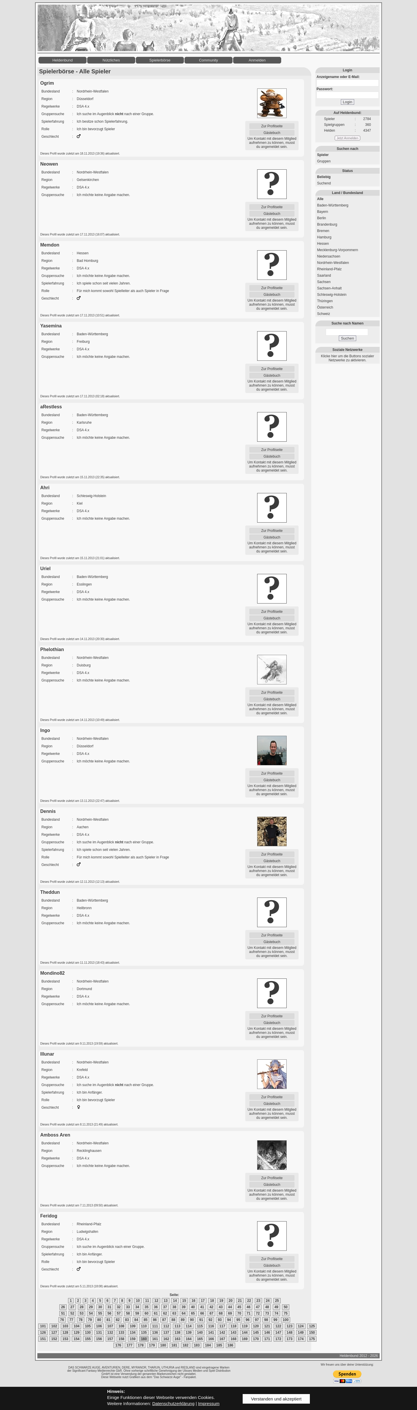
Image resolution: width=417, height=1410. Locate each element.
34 (137, 1307)
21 (240, 1301)
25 (277, 1301)
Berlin (321, 218)
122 (278, 1326)
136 (155, 1333)
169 (245, 1339)
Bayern (322, 212)
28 (81, 1307)
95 (238, 1320)
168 (233, 1339)
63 (174, 1313)
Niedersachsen (328, 256)
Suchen (347, 338)
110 (144, 1326)
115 (200, 1326)
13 (165, 1301)
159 (133, 1339)
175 (312, 1339)
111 (155, 1326)
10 (138, 1301)
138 (177, 1333)
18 (212, 1301)
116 (211, 1326)
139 (188, 1333)
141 (211, 1333)
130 (88, 1333)
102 (54, 1326)
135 (144, 1333)
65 (193, 1313)
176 (118, 1345)
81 (108, 1320)
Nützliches (111, 60)
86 (155, 1320)
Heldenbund (62, 60)
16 (193, 1301)
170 (256, 1339)
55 (100, 1313)
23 (258, 1301)
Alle (320, 199)
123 (289, 1326)
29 (91, 1307)
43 (220, 1307)
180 (163, 1345)
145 (256, 1333)
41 (202, 1307)
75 (286, 1313)
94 (229, 1320)
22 (249, 1301)
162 (166, 1339)
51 (63, 1313)
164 (188, 1339)
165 (200, 1339)
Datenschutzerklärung (173, 1403)
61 (156, 1313)
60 (146, 1313)
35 (146, 1307)
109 (133, 1326)
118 (233, 1326)
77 (71, 1320)
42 (211, 1307)
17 (202, 1301)
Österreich (325, 307)
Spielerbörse (160, 60)
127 (54, 1333)
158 (121, 1339)
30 (100, 1307)
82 (118, 1320)
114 (188, 1326)
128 (65, 1333)
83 (127, 1320)
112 (166, 1326)
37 (165, 1307)
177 (129, 1345)
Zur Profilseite (272, 126)
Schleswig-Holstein (331, 295)
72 (258, 1313)
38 (174, 1307)
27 (72, 1307)
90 (192, 1320)
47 (258, 1307)
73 (267, 1313)
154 (76, 1339)
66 (202, 1313)
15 (184, 1301)
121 (267, 1326)
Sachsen (324, 282)
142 (222, 1333)
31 (109, 1307)
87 (164, 1320)
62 (165, 1313)
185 (219, 1345)
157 (110, 1339)
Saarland (324, 275)
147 (278, 1333)
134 (133, 1333)
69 (230, 1313)
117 (222, 1326)
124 (301, 1326)
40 (193, 1307)
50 (286, 1307)
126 (43, 1333)
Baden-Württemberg (332, 205)
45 (239, 1307)
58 (128, 1313)
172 (278, 1339)
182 (186, 1345)
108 (121, 1326)
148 (289, 1333)
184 (208, 1345)
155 (88, 1339)
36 (156, 1307)
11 (147, 1301)
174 (301, 1339)
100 (285, 1320)
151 (43, 1339)
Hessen (323, 244)
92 (210, 1320)
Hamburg (324, 237)
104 (76, 1326)
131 (99, 1333)
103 (65, 1326)
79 (90, 1320)
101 (43, 1326)
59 (137, 1313)
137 (166, 1333)
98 (266, 1320)
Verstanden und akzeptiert (276, 1398)
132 (110, 1333)
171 (267, 1339)
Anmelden (257, 60)
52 (72, 1313)
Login (347, 102)
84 (136, 1320)
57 (118, 1313)
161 (155, 1339)
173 (289, 1339)
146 (267, 1333)
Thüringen (325, 301)
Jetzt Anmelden (347, 138)
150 (312, 1333)
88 (173, 1320)
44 (230, 1307)
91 (201, 1320)
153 (65, 1339)
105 (88, 1326)
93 (220, 1320)
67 (211, 1313)
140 (200, 1333)
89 (182, 1320)
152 (54, 1339)
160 (144, 1339)
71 (248, 1313)
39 (183, 1307)
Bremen (323, 231)
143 (233, 1333)
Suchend (324, 183)
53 (81, 1313)
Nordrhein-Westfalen (333, 263)
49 (276, 1307)
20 (231, 1301)
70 (239, 1313)
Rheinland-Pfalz (329, 269)
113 (177, 1326)
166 (211, 1339)
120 (256, 1326)
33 (128, 1307)
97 (257, 1320)
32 (118, 1307)
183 (197, 1345)
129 (76, 1333)
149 (301, 1333)
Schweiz (323, 314)
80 (99, 1320)
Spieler (323, 155)
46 (248, 1307)
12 (156, 1301)
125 (312, 1326)
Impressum (209, 1403)
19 (221, 1301)
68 (220, 1313)
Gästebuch (272, 133)
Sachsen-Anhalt (329, 288)
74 (276, 1313)
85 (145, 1320)
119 (245, 1326)
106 (99, 1326)
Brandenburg (327, 224)
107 (110, 1326)
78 (81, 1320)
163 (177, 1339)
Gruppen (324, 161)
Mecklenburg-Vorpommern (337, 250)
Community (208, 60)
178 (141, 1345)
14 (175, 1301)
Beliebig (324, 177)
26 (63, 1307)
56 (109, 1313)
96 (247, 1320)
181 (174, 1345)
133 (121, 1333)
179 (152, 1345)
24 (268, 1301)
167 (222, 1339)
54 (91, 1313)
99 (275, 1320)
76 (62, 1320)
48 (267, 1307)
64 (183, 1313)
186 (230, 1345)
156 (99, 1339)
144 (245, 1333)
